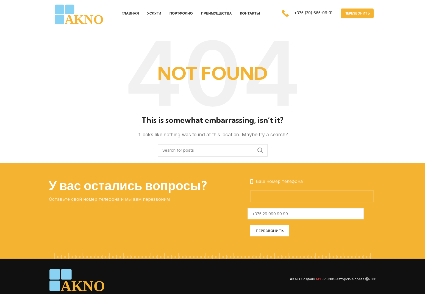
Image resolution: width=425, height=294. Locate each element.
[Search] (213, 151)
